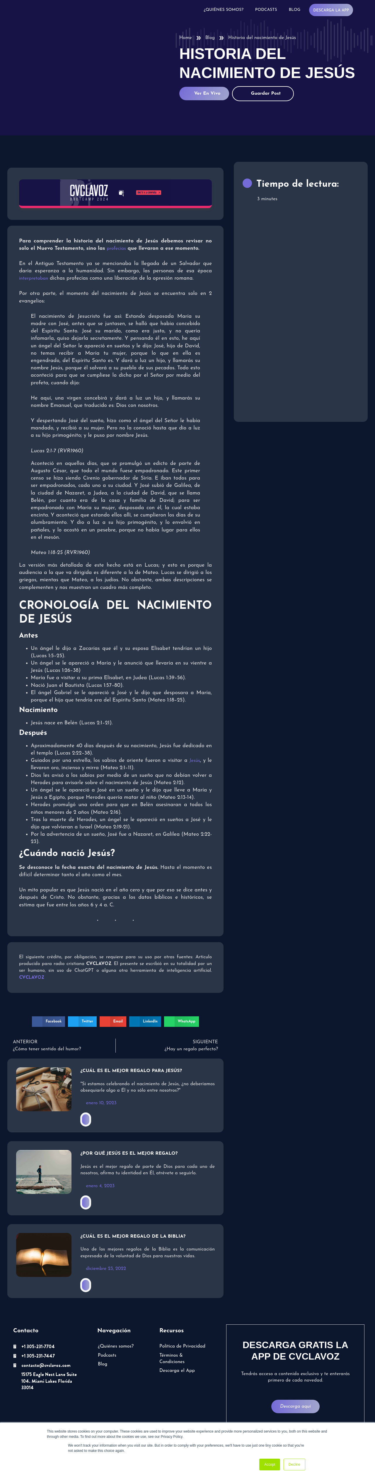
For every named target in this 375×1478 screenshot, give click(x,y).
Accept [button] (269, 1464)
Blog (295, 10)
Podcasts (266, 10)
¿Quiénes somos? (223, 10)
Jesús (195, 760)
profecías (116, 248)
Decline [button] (294, 1464)
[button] (48, 1021)
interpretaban (33, 278)
